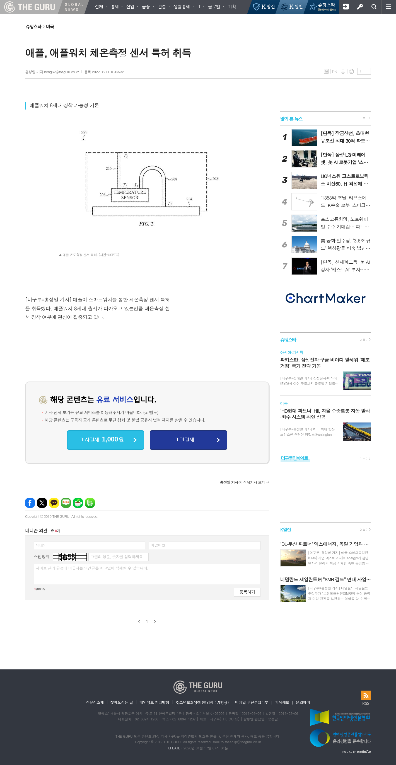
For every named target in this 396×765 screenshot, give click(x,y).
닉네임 (41, 545)
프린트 (343, 71)
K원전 (285, 530)
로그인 (360, 7)
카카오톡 (54, 503)
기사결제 (102, 439)
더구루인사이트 (294, 458)
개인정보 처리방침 (154, 702)
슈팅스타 (33, 26)
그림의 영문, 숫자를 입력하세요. (117, 556)
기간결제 (184, 439)
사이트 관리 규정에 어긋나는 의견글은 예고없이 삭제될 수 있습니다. (92, 568)
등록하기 (247, 592)
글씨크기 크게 (360, 71)
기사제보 (282, 702)
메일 (334, 71)
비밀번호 (158, 545)
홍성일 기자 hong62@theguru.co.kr (52, 71)
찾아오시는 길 (121, 702)
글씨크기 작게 (367, 71)
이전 (139, 621)
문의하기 (303, 702)
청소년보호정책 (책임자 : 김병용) (202, 702)
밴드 (90, 503)
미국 (50, 26)
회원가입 (346, 7)
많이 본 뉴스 (291, 118)
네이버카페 (78, 503)
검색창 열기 (374, 7)
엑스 (42, 503)
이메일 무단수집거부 (251, 702)
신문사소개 (95, 702)
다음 (154, 621)
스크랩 (351, 71)
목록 (326, 71)
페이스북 (30, 503)
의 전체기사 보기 (242, 482)
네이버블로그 (66, 503)
